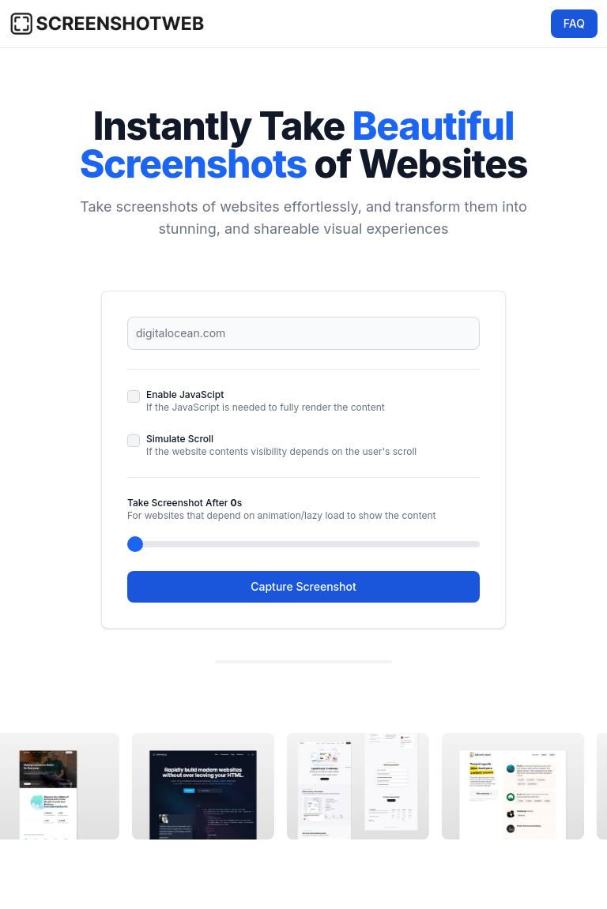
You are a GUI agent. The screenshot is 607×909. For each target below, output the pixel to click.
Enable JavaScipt (185, 394)
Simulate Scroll (179, 439)
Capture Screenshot (303, 586)
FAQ (574, 23)
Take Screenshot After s (184, 503)
